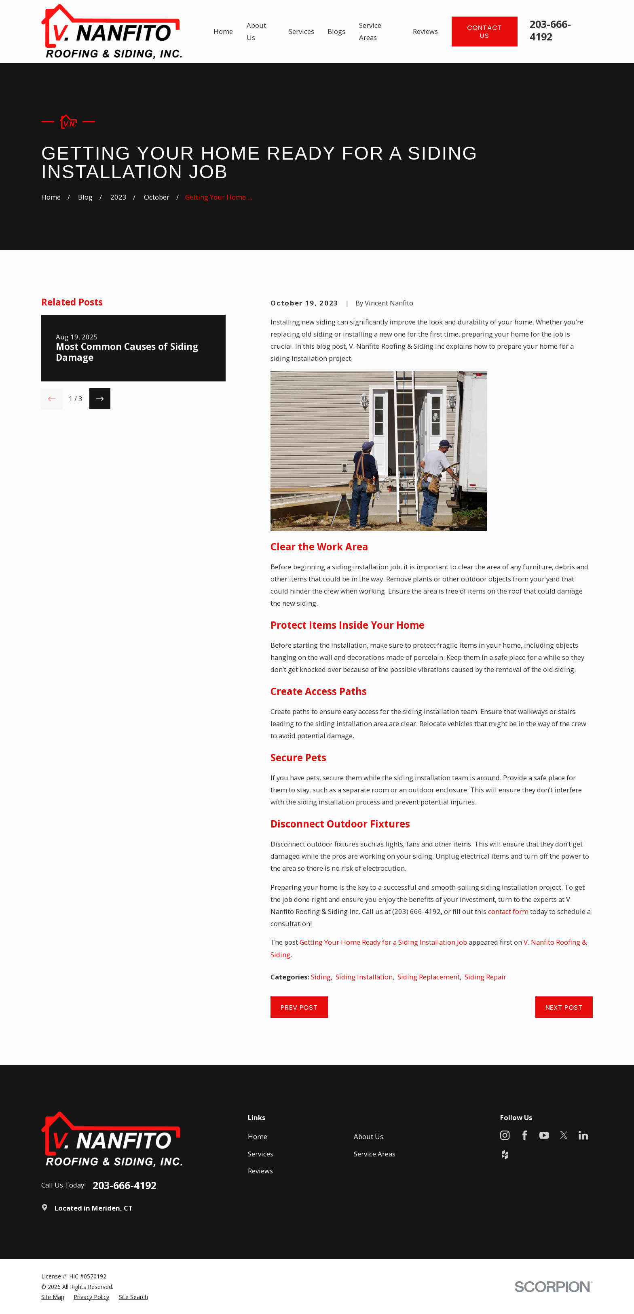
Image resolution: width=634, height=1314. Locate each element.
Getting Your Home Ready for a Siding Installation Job (383, 942)
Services (260, 1153)
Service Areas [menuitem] (370, 31)
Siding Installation (364, 976)
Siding (321, 976)
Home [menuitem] (223, 31)
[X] (563, 1135)
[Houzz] (504, 1154)
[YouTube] (544, 1135)
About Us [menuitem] (256, 31)
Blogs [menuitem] (336, 31)
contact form (508, 911)
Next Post (564, 1007)
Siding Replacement (428, 976)
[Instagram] (504, 1135)
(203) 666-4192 (416, 911)
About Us (368, 1136)
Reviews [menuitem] (425, 31)
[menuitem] (52, 1297)
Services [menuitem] (301, 31)
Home (257, 1136)
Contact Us (484, 31)
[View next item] (99, 398)
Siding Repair (485, 976)
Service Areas (374, 1153)
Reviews (260, 1170)
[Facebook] (524, 1135)
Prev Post (299, 1007)
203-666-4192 (550, 30)
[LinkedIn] (583, 1135)
